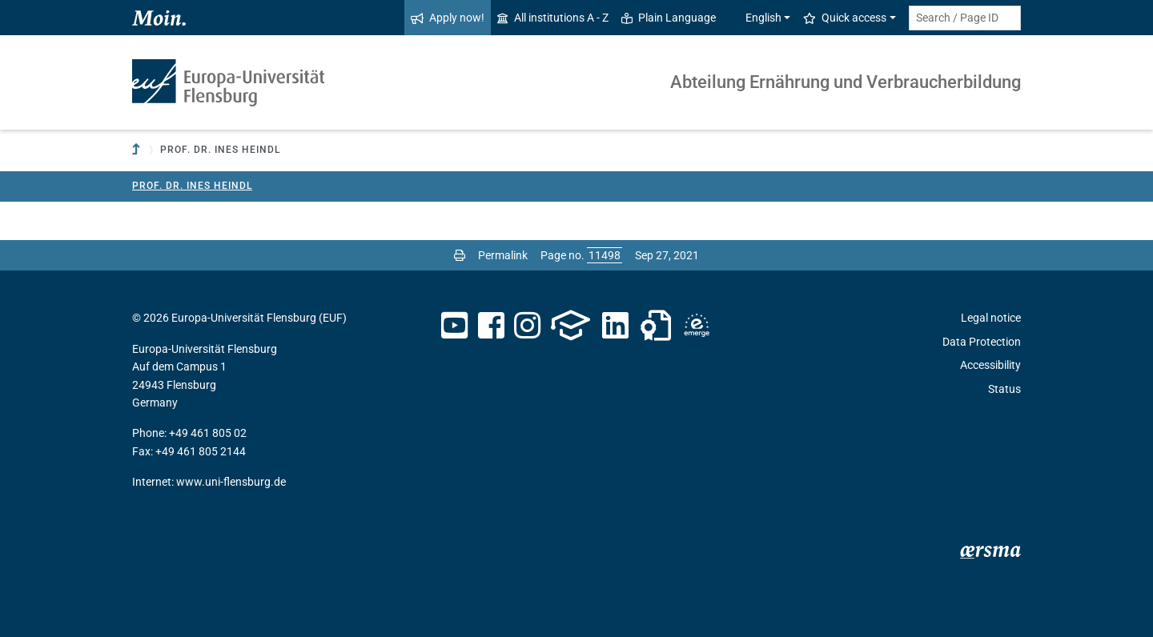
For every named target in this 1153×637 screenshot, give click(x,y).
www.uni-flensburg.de (231, 481)
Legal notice (991, 317)
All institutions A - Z (553, 17)
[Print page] (459, 255)
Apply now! (447, 17)
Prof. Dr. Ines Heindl (192, 185)
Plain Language (668, 17)
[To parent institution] (137, 150)
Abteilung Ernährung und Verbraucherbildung (845, 82)
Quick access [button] (844, 17)
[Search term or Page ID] (965, 18)
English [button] (755, 17)
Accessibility (990, 365)
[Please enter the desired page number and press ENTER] (604, 255)
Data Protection (981, 341)
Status (1004, 389)
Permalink (503, 255)
